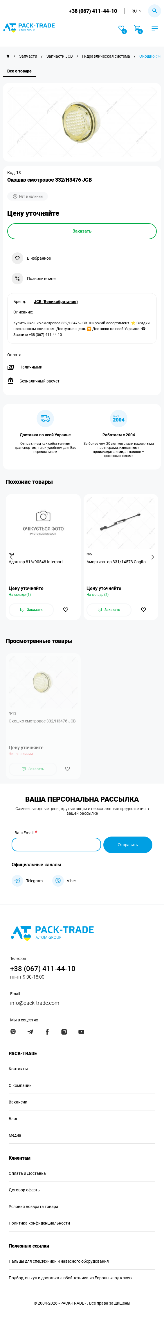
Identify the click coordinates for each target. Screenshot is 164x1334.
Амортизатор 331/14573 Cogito (116, 561)
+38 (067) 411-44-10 (93, 11)
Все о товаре (19, 71)
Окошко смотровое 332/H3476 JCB (42, 721)
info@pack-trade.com (34, 1002)
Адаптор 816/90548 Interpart (36, 561)
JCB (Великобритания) (56, 301)
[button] (12, 557)
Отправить (128, 844)
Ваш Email (24, 832)
